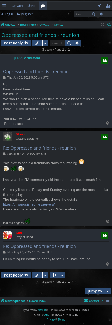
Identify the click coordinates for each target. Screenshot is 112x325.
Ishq (19, 232)
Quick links (5, 6)
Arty (46, 314)
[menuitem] (109, 25)
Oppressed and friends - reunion (40, 34)
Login (9, 14)
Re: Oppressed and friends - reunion (39, 148)
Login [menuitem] (100, 6)
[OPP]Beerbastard (27, 58)
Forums (44, 6)
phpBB (42, 309)
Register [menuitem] (109, 6)
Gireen (20, 134)
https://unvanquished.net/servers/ (29, 204)
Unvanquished (23, 5)
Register (27, 14)
